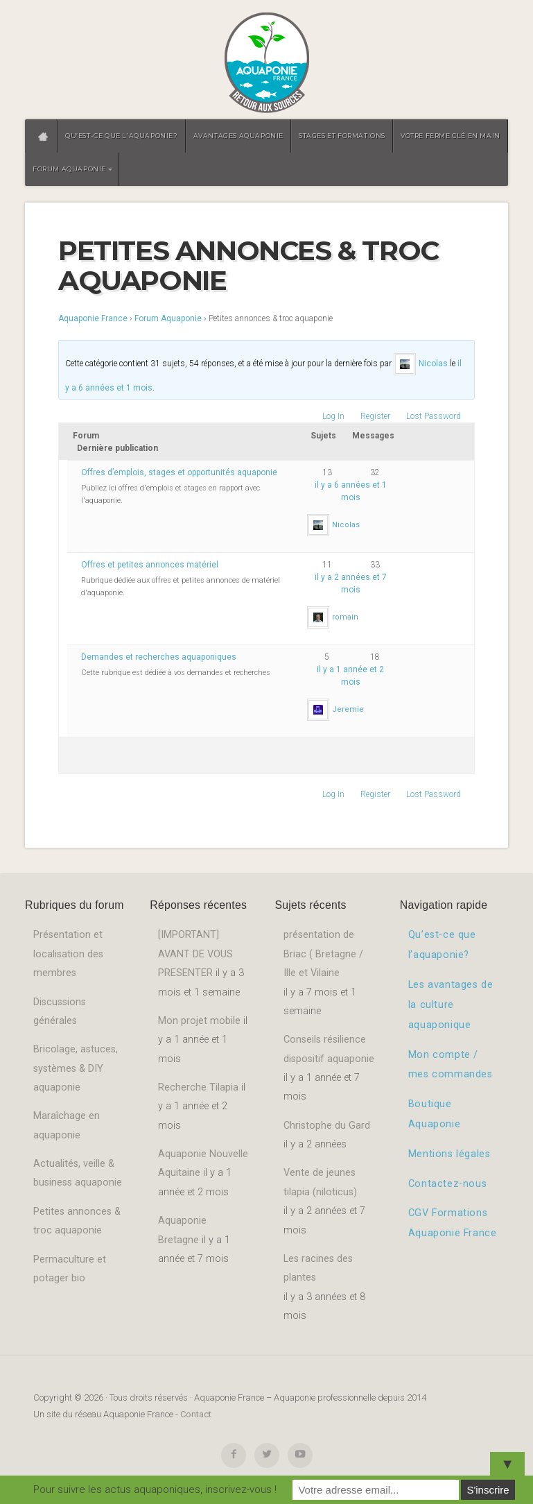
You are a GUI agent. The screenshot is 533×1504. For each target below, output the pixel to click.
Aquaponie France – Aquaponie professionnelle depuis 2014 (266, 63)
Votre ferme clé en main (450, 135)
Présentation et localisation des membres (68, 954)
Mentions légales (449, 1154)
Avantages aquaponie (238, 135)
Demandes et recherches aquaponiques (158, 657)
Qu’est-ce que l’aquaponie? (121, 135)
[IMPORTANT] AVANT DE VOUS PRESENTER (195, 954)
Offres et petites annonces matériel (149, 565)
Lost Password (433, 416)
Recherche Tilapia (198, 1087)
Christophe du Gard (326, 1125)
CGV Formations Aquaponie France (452, 1223)
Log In (333, 416)
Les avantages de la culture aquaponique (450, 1005)
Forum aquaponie (69, 169)
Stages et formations (342, 135)
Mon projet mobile (199, 1021)
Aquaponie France (93, 318)
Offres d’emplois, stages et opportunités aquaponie (179, 472)
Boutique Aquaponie (434, 1114)
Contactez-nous (447, 1184)
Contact (195, 1414)
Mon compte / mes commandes (450, 1065)
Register (375, 416)
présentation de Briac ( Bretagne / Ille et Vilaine (323, 954)
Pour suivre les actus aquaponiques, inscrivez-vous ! (155, 1489)
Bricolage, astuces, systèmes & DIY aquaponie (75, 1068)
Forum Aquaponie (168, 318)
